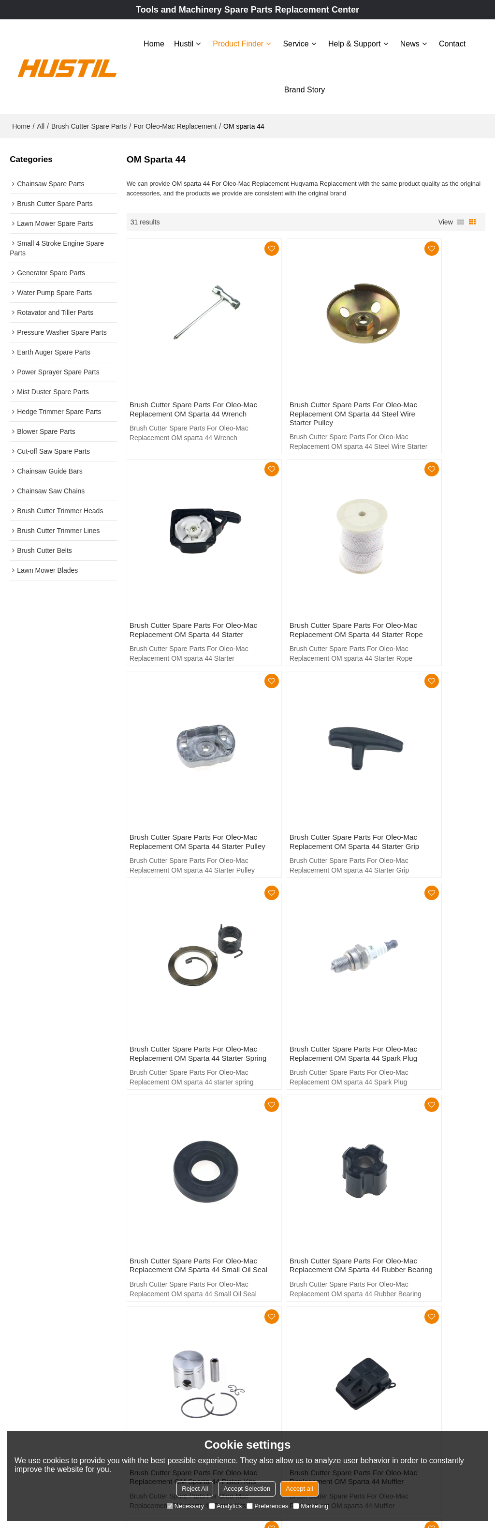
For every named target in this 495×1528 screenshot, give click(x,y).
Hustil (183, 42)
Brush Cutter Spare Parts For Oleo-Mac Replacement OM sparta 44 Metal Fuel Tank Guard (180, 1123)
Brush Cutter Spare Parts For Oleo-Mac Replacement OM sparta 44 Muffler (422, 935)
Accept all (299, 1488)
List (460, 219)
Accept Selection (246, 1488)
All (40, 123)
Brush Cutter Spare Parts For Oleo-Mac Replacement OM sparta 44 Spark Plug (300, 751)
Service (295, 42)
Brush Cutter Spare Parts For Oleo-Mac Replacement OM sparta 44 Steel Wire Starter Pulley (300, 378)
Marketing (310, 1506)
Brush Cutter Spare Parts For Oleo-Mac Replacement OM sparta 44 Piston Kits (300, 935)
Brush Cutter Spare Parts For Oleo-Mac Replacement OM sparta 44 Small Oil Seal (422, 751)
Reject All (195, 1488)
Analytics (225, 1506)
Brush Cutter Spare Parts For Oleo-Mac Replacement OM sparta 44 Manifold (300, 1119)
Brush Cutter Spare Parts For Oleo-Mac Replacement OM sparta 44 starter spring (180, 751)
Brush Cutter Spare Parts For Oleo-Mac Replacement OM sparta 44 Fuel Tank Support (422, 1119)
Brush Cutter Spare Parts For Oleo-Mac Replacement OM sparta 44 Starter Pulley (300, 566)
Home (154, 42)
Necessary (185, 1506)
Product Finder (238, 42)
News (410, 42)
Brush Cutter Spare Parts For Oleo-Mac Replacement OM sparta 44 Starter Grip (422, 566)
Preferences (267, 1506)
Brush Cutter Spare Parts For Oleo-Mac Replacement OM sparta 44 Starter (422, 373)
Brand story (304, 88)
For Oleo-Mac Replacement (175, 123)
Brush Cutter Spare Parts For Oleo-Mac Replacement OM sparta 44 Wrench (180, 373)
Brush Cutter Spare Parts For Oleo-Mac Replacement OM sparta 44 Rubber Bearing (180, 935)
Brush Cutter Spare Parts (89, 123)
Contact (452, 42)
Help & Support (354, 42)
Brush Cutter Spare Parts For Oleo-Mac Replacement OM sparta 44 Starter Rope (180, 566)
